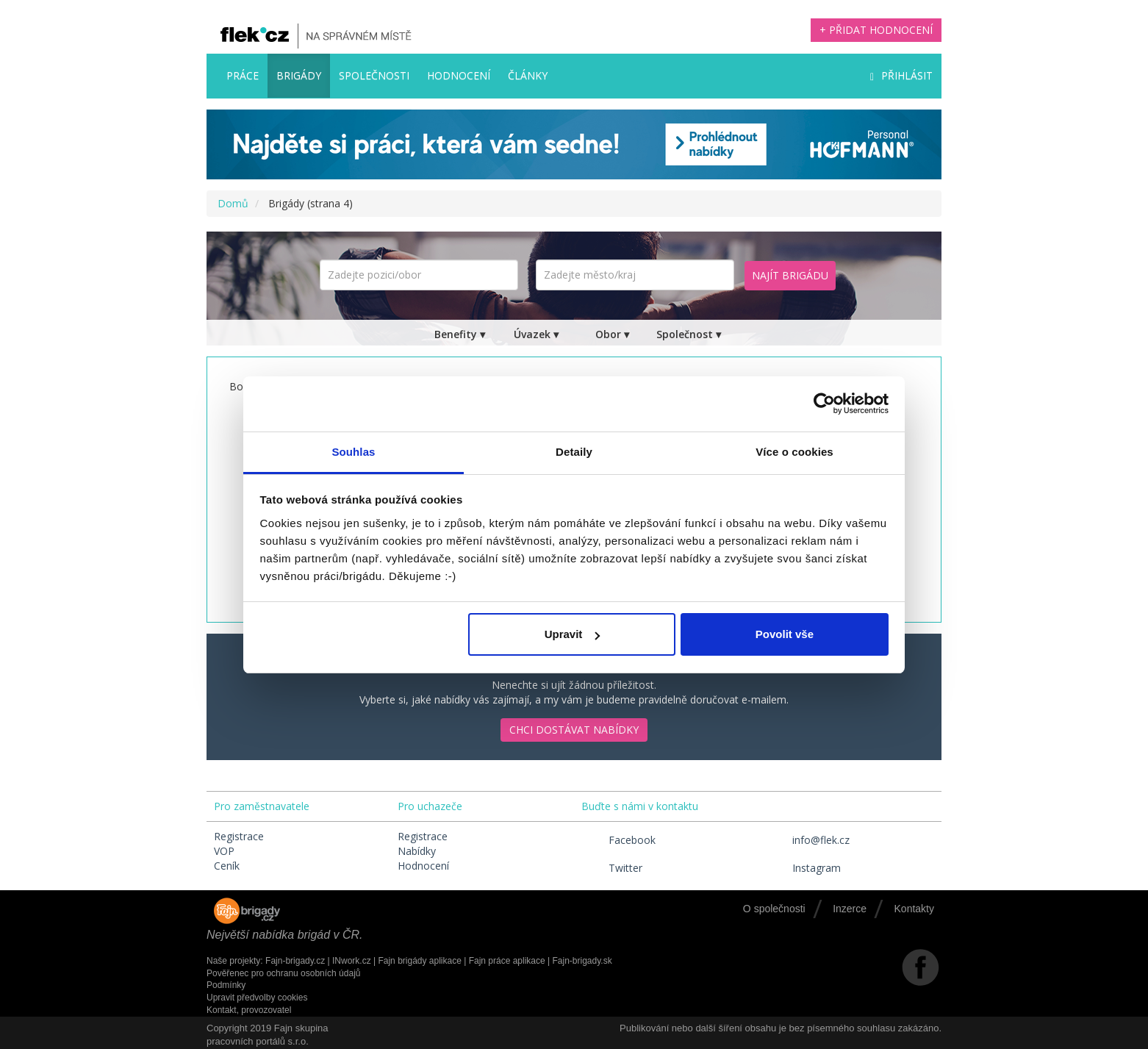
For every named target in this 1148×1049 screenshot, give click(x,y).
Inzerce (850, 908)
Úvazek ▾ (536, 334)
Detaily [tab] (574, 451)
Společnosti (374, 75)
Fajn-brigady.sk (582, 961)
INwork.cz (351, 961)
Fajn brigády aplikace (419, 961)
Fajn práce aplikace (507, 961)
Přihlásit (901, 75)
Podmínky (226, 985)
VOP (224, 851)
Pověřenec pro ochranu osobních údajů (283, 973)
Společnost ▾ (688, 334)
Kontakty (914, 908)
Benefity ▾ (459, 334)
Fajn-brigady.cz (295, 961)
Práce (242, 75)
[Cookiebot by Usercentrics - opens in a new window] (824, 404)
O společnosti (774, 908)
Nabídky (417, 851)
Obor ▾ (612, 334)
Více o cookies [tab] (794, 451)
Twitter (611, 868)
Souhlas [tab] (353, 451)
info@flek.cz (807, 840)
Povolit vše (785, 634)
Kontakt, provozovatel (249, 1010)
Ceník (227, 866)
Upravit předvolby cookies (257, 997)
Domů (233, 203)
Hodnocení (458, 75)
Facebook (618, 840)
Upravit (572, 634)
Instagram (803, 868)
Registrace (239, 836)
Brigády (298, 75)
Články (528, 75)
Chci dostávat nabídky (574, 730)
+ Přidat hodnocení (876, 30)
